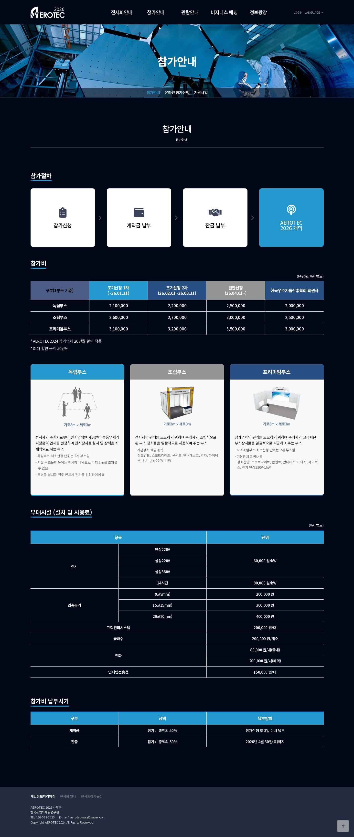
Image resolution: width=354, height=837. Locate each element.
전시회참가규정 (92, 796)
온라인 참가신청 (177, 92)
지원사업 (200, 92)
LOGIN (298, 12)
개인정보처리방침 (43, 796)
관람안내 (190, 12)
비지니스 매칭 (224, 12)
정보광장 (258, 12)
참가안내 (155, 12)
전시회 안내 (68, 796)
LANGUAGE (314, 12)
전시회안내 (122, 12)
